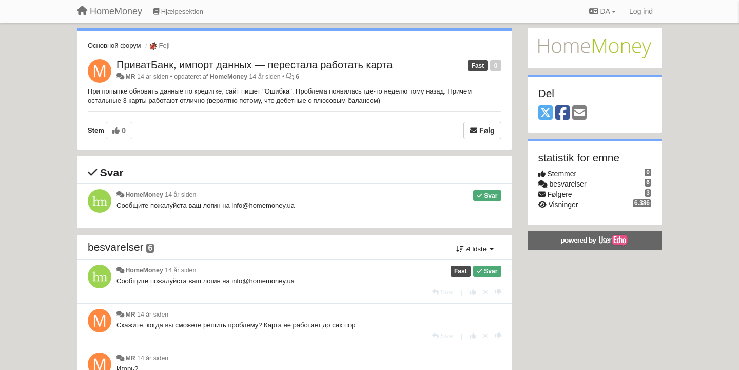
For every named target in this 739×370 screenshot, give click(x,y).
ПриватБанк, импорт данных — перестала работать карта (254, 64)
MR (130, 76)
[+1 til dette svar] (473, 292)
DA (602, 11)
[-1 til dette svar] (498, 292)
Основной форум (114, 45)
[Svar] (443, 292)
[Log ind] (641, 11)
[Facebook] (562, 113)
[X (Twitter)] (545, 113)
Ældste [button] (475, 249)
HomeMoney (228, 76)
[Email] (579, 113)
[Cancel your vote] (485, 292)
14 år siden (180, 194)
